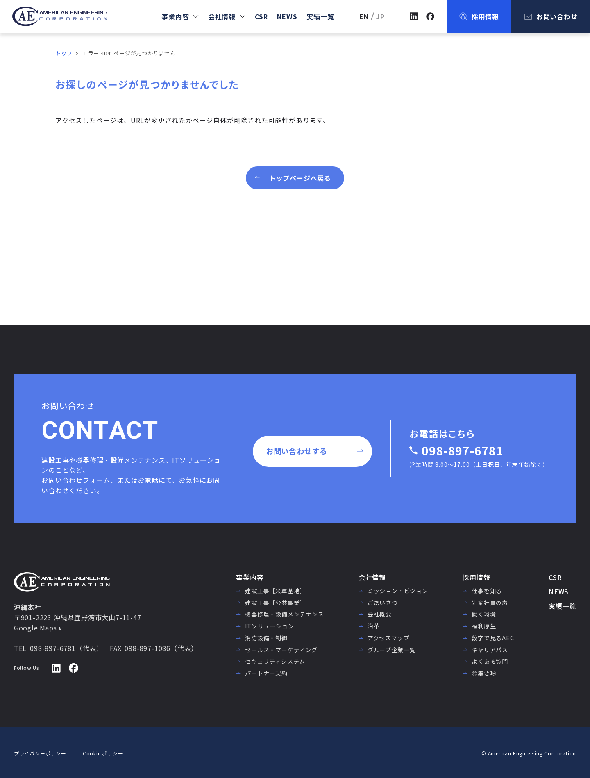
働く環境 (484, 614)
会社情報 (222, 16)
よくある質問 (490, 661)
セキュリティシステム (275, 661)
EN (364, 16)
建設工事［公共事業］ (275, 602)
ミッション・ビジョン (398, 591)
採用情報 (476, 577)
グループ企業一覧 (391, 650)
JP (380, 16)
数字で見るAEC (493, 638)
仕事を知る (487, 591)
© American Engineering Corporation (528, 753)
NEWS (287, 16)
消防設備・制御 (266, 638)
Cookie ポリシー (103, 753)
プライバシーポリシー (40, 753)
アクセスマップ (389, 638)
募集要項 (484, 673)
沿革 (374, 626)
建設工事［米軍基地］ (275, 591)
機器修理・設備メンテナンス (284, 614)
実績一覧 (320, 16)
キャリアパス (490, 650)
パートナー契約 (266, 673)
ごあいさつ (383, 602)
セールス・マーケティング (281, 650)
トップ (63, 53)
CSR (261, 16)
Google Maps (35, 627)
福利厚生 (484, 626)
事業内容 (175, 16)
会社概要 (380, 614)
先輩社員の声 (490, 602)
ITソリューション (269, 626)
